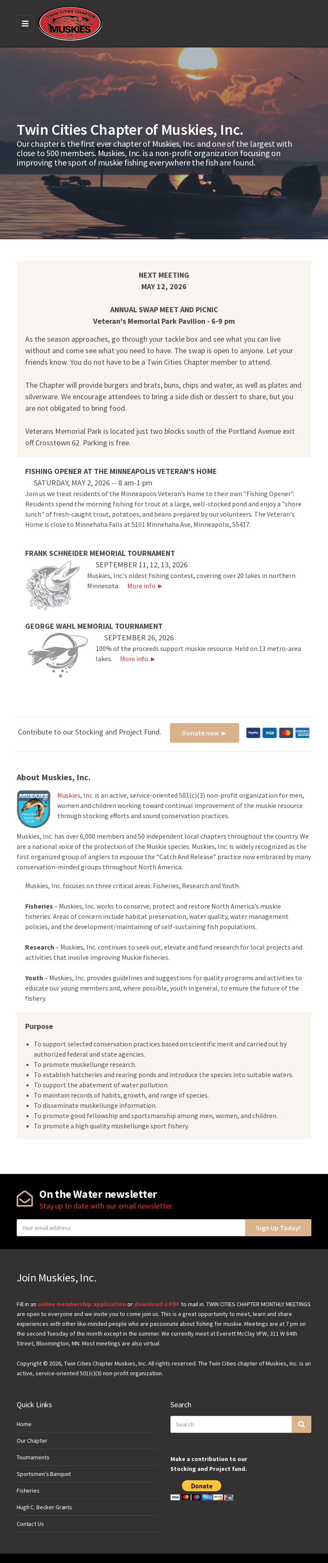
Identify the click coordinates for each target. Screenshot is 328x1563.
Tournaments (33, 1457)
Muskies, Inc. (75, 795)
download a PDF (157, 1304)
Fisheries (28, 1490)
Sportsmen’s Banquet (44, 1474)
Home (24, 1424)
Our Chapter (32, 1440)
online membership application (82, 1304)
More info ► (142, 585)
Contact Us (30, 1524)
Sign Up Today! (278, 1227)
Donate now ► (204, 733)
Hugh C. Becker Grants (44, 1507)
